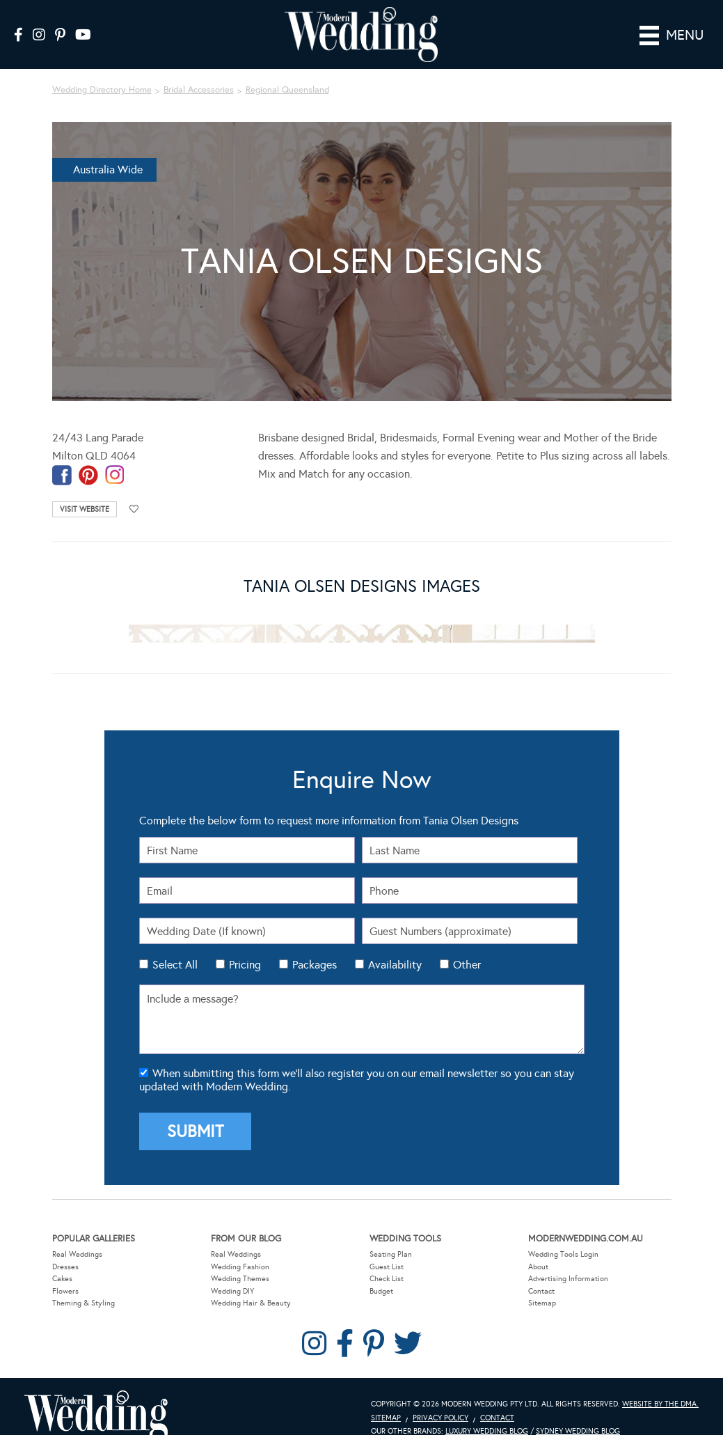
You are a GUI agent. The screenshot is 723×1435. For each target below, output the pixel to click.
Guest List (387, 1246)
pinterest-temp (88, 456)
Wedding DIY (232, 1271)
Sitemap (542, 1283)
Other (467, 945)
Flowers (65, 1271)
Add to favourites (134, 490)
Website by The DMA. (660, 1383)
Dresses (65, 1246)
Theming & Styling (83, 1283)
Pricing (245, 945)
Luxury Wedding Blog (486, 1411)
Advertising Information (568, 1258)
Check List (387, 1258)
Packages (314, 945)
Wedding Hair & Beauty (251, 1283)
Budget (381, 1271)
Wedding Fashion (240, 1246)
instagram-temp (115, 456)
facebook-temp (62, 456)
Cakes (62, 1258)
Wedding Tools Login (563, 1234)
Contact (541, 1271)
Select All (175, 945)
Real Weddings (77, 1234)
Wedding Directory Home (102, 70)
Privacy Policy (440, 1397)
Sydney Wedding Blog (578, 1411)
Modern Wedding (96, 1396)
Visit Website (84, 489)
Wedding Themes (240, 1258)
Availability (395, 945)
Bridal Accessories (199, 70)
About (538, 1246)
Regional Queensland (287, 70)
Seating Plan (391, 1234)
